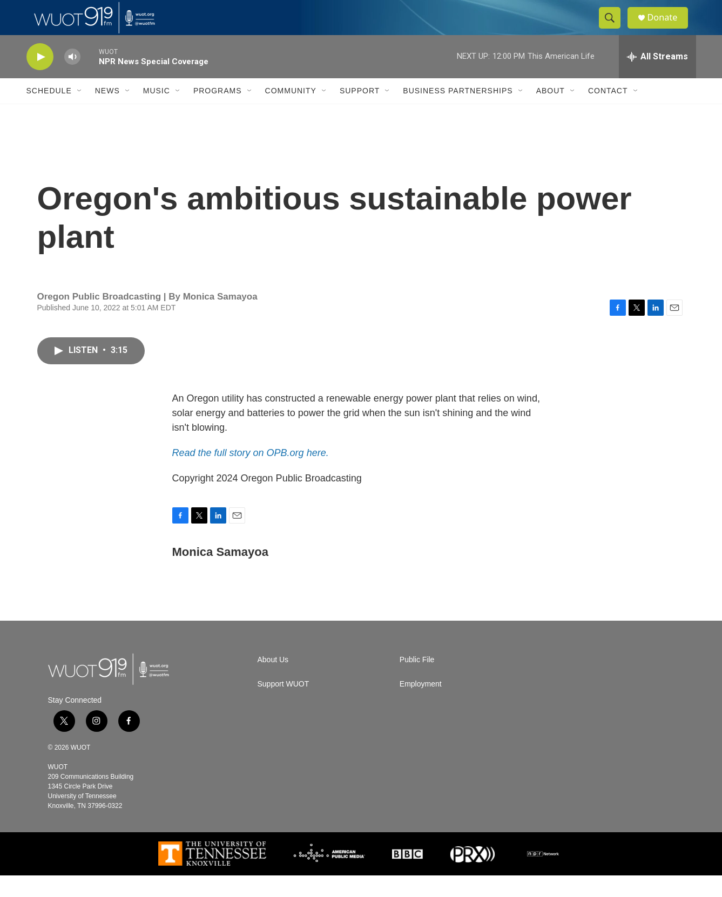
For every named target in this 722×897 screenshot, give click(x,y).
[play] (40, 78)
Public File (417, 681)
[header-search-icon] (614, 28)
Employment (421, 706)
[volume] (72, 78)
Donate (668, 28)
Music (156, 112)
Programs (217, 112)
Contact (608, 112)
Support (360, 112)
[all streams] (657, 78)
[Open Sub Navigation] (80, 112)
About (550, 112)
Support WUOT (283, 706)
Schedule (49, 112)
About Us (273, 681)
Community (290, 112)
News (107, 112)
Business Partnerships (457, 112)
